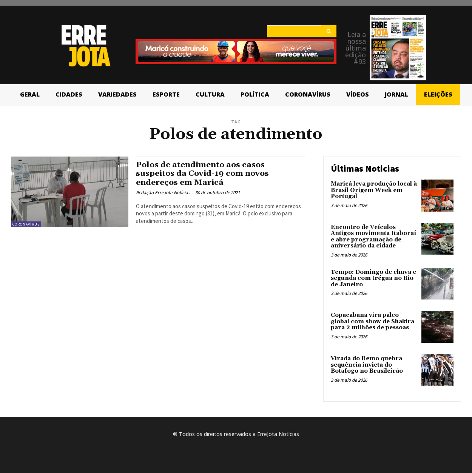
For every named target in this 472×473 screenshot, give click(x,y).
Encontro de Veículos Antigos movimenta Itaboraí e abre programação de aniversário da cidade (373, 237)
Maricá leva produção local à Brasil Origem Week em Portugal (374, 190)
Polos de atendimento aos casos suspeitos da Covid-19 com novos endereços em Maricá (203, 173)
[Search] (328, 31)
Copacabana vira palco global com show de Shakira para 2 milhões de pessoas (372, 321)
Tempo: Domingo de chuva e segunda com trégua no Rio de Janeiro (373, 278)
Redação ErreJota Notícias (163, 192)
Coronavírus (26, 224)
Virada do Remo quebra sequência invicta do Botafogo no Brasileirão (367, 365)
